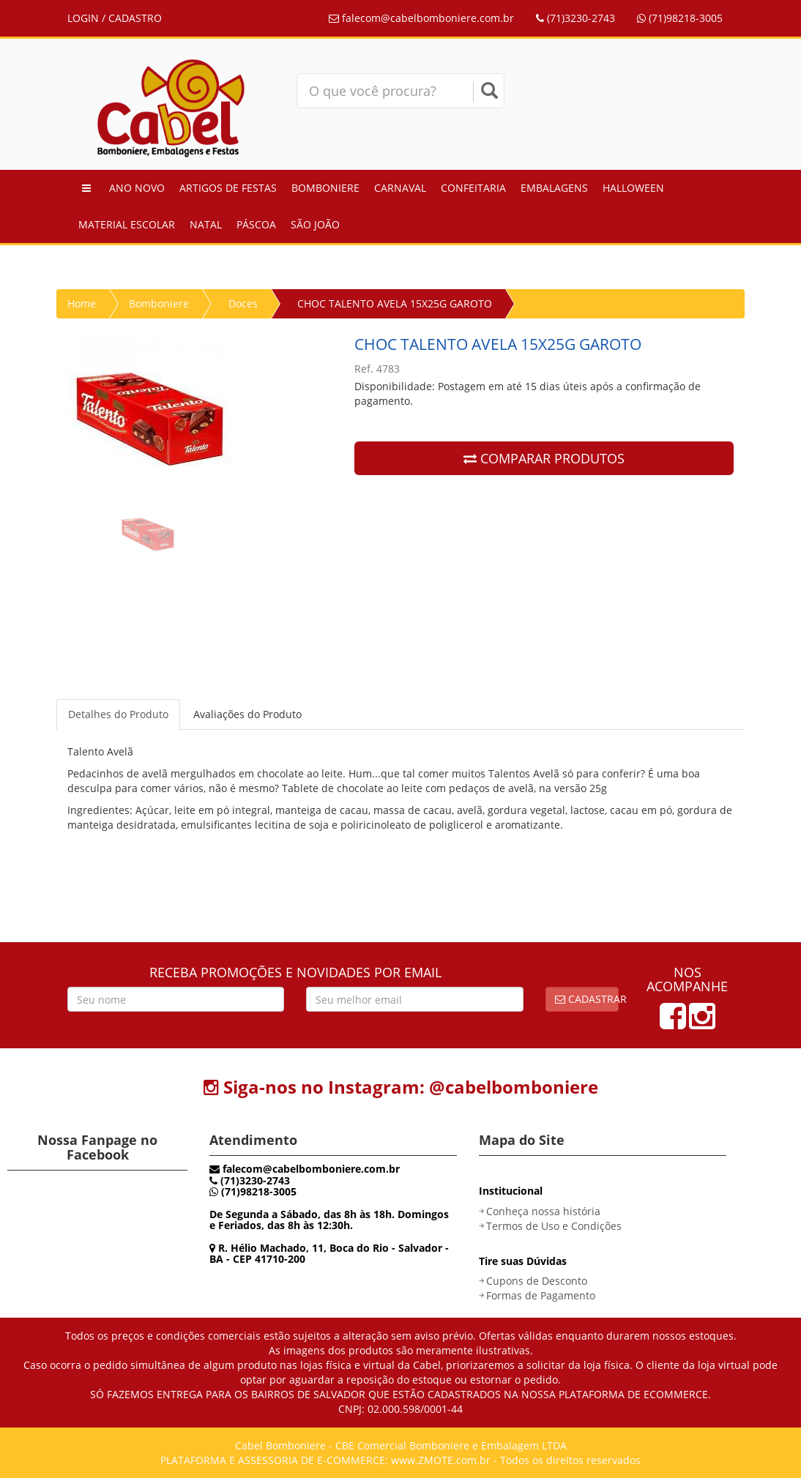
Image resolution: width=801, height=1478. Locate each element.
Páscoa (256, 224)
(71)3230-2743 (575, 18)
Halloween (633, 188)
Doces (243, 303)
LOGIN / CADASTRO (114, 18)
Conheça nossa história (543, 1211)
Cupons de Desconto (536, 1281)
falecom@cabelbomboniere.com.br (421, 18)
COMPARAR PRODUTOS (544, 458)
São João (315, 224)
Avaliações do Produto (247, 714)
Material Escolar (126, 224)
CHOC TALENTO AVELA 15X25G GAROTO (394, 303)
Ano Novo (137, 188)
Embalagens (554, 188)
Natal (206, 224)
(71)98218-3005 (680, 18)
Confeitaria (473, 188)
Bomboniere (325, 188)
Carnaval (400, 188)
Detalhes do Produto (118, 714)
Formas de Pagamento (540, 1295)
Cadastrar (587, 999)
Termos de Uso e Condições (554, 1226)
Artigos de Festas (228, 188)
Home (81, 303)
